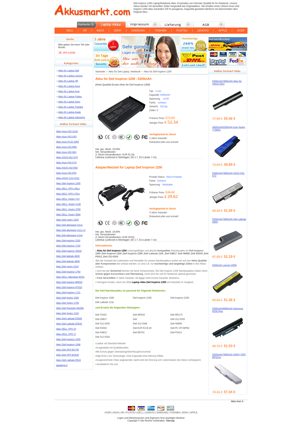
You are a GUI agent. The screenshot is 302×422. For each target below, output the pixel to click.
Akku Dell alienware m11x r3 (70, 230)
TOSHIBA (161, 30)
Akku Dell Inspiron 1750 (68, 271)
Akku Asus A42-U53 (66, 136)
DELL (69, 30)
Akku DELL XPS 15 (66, 329)
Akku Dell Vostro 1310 (67, 313)
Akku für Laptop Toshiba (70, 107)
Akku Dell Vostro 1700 (67, 303)
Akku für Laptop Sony (69, 101)
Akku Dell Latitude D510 (68, 360)
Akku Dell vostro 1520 (67, 220)
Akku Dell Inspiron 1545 (68, 183)
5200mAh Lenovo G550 (224, 265)
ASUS (100, 30)
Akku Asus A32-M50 (66, 147)
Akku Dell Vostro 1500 (67, 297)
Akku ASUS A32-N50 (67, 168)
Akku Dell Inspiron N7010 (69, 287)
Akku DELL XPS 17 (66, 334)
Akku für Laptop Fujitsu (70, 96)
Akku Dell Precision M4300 (70, 308)
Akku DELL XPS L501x (68, 188)
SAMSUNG (138, 30)
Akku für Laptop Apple (69, 112)
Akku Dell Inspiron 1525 (68, 339)
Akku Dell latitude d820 (68, 256)
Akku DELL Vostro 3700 (68, 209)
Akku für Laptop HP (68, 81)
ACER (240, 30)
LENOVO (203, 30)
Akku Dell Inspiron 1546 (68, 344)
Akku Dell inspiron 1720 (68, 245)
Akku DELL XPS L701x (68, 194)
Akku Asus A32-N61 (66, 152)
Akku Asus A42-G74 (66, 162)
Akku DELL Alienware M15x (70, 277)
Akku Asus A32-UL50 (67, 131)
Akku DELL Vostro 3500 (68, 214)
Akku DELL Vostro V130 (68, 204)
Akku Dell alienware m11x (69, 225)
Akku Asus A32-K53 (66, 173)
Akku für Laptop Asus (69, 86)
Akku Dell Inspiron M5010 (69, 282)
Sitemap (170, 420)
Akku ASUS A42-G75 (67, 157)
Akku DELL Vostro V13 (68, 199)
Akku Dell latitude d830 (68, 261)
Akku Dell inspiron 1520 (68, 240)
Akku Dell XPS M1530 (67, 355)
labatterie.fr (62, 365)
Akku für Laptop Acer (69, 91)
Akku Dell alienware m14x (69, 235)
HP (85, 30)
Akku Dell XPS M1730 (67, 349)
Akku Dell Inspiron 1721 (68, 292)
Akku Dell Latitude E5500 (69, 318)
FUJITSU (182, 30)
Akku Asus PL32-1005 (67, 142)
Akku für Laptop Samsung (71, 117)
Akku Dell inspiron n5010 (69, 251)
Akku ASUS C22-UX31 (67, 178)
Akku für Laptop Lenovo (70, 76)
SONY (118, 30)
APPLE (222, 30)
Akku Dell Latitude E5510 (69, 323)
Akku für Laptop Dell (68, 70)
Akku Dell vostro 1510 (67, 266)
